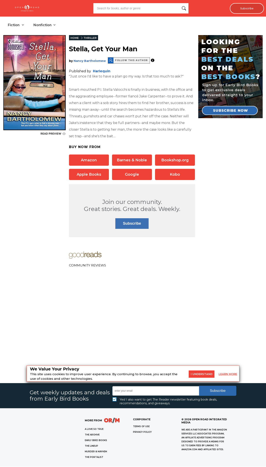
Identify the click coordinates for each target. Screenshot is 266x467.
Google (132, 175)
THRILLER (90, 38)
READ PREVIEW (53, 134)
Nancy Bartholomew (90, 61)
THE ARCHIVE (92, 435)
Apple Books (89, 175)
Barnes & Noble (132, 160)
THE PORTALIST (94, 457)
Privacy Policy (142, 432)
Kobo (175, 175)
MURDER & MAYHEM (96, 452)
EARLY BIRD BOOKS (96, 440)
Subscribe (246, 8)
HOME (74, 38)
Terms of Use (141, 426)
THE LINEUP (91, 446)
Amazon (89, 160)
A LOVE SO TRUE (94, 429)
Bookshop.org (175, 160)
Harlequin (101, 72)
